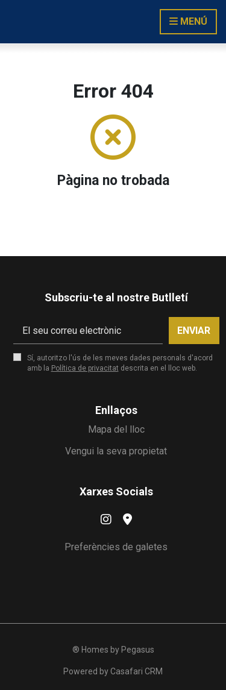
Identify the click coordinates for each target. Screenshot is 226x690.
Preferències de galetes (116, 547)
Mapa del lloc (116, 429)
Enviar (193, 330)
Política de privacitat (85, 368)
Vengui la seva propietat (116, 451)
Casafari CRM (136, 671)
